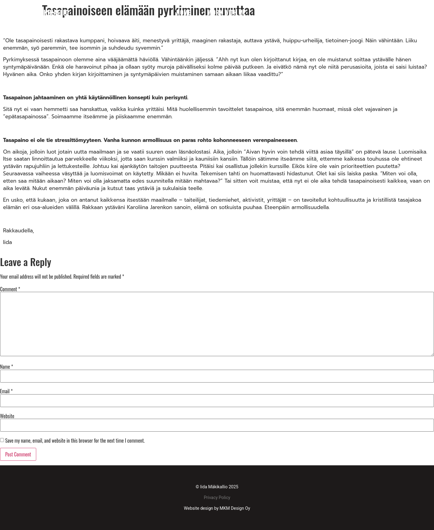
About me (275, 12)
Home (183, 12)
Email (6, 391)
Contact (398, 12)
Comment (10, 289)
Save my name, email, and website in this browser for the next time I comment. (75, 440)
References (354, 12)
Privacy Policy (217, 497)
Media (314, 12)
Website (7, 416)
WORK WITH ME (227, 12)
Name (6, 366)
